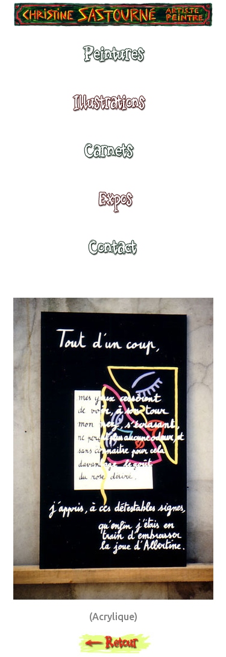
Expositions (112, 204)
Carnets (112, 156)
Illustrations (112, 108)
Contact (112, 253)
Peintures (112, 59)
